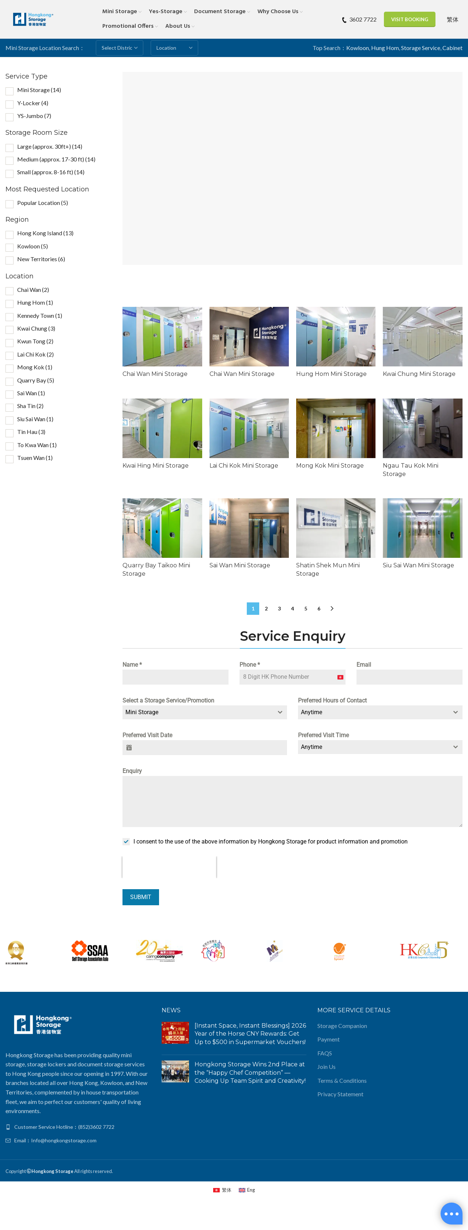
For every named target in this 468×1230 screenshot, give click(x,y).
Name (132, 664)
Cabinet (452, 47)
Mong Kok (34, 366)
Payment (328, 1039)
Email (363, 664)
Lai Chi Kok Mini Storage (244, 465)
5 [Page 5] (305, 608)
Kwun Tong (35, 341)
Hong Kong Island (45, 232)
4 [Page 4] (292, 608)
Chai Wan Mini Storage (155, 373)
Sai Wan (31, 392)
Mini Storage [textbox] (141, 712)
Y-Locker (32, 102)
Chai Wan (33, 289)
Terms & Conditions (342, 1080)
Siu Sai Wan (35, 418)
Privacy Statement (340, 1093)
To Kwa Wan (37, 444)
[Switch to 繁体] (452, 19)
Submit (140, 897)
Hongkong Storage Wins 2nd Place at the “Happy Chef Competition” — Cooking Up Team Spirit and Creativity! (250, 1072)
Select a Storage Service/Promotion (168, 700)
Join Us (326, 1066)
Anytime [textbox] (311, 712)
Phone (249, 664)
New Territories (41, 258)
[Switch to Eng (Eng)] (246, 1190)
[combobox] (204, 712)
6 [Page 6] (318, 608)
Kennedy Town (39, 315)
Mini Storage (39, 89)
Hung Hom (385, 47)
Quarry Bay (35, 380)
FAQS (324, 1053)
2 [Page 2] (266, 608)
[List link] (78, 1127)
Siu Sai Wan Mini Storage (418, 565)
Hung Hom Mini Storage (331, 373)
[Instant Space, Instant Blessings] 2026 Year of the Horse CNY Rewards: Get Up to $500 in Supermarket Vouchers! (250, 1034)
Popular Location (42, 202)
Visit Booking (409, 19)
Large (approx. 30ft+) (49, 146)
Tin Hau (31, 431)
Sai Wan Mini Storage (240, 565)
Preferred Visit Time (323, 735)
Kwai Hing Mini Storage (155, 465)
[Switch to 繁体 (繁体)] (222, 1190)
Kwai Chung (36, 328)
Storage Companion (342, 1025)
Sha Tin (30, 405)
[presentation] (169, 868)
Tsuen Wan (35, 457)
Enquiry (132, 771)
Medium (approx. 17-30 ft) (56, 159)
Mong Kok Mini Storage (330, 465)
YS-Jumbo (34, 115)
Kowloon (357, 47)
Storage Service (420, 47)
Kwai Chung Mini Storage (419, 373)
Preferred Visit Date (147, 735)
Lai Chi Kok (35, 354)
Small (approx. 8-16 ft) (50, 171)
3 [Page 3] (279, 608)
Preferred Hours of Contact (332, 700)
